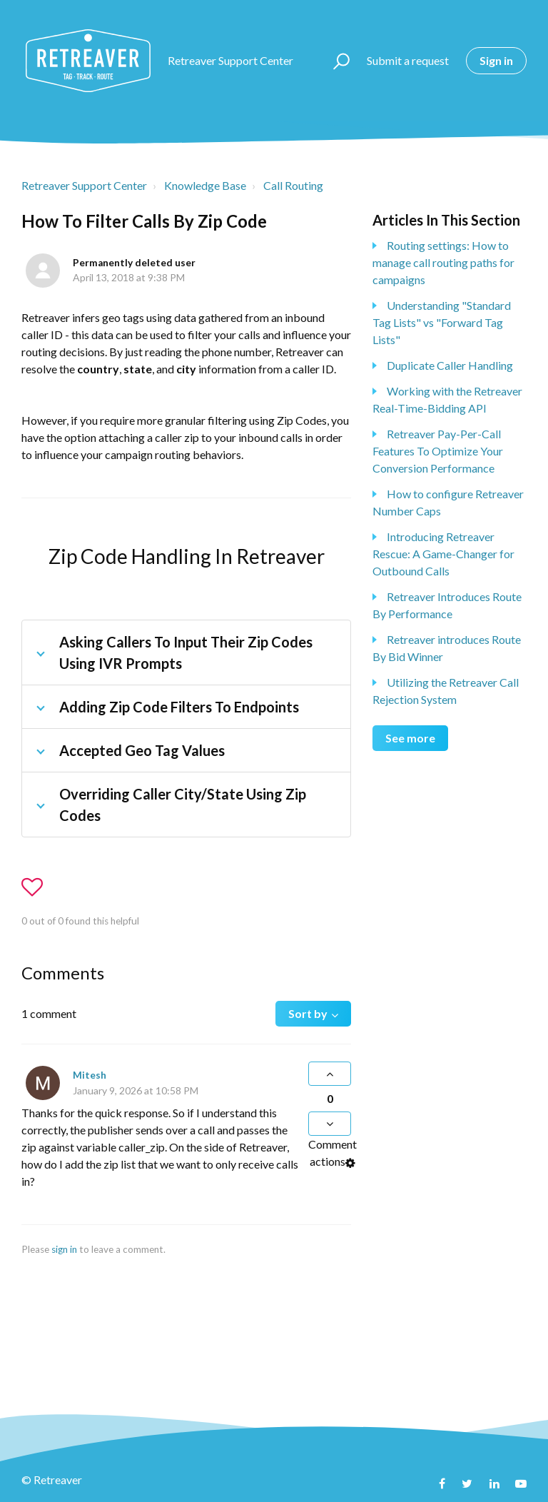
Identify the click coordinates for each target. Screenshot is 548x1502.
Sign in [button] (496, 60)
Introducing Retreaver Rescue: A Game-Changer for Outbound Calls (443, 554)
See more (410, 738)
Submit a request (408, 60)
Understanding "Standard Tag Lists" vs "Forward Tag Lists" (441, 322)
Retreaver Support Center (84, 185)
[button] (335, 60)
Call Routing (293, 185)
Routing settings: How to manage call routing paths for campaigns (443, 262)
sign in (64, 1249)
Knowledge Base (205, 185)
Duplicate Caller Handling (450, 365)
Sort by (308, 1013)
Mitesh (89, 1075)
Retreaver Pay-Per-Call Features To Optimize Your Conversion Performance (437, 451)
